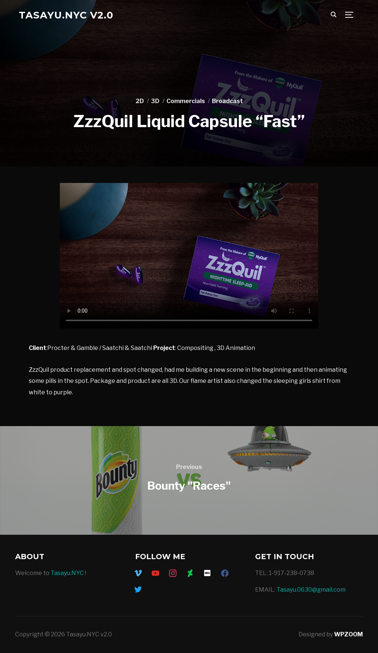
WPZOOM (348, 634)
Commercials (185, 101)
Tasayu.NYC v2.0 (66, 15)
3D (155, 101)
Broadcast (227, 101)
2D (139, 101)
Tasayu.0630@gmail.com (311, 589)
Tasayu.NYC (67, 573)
